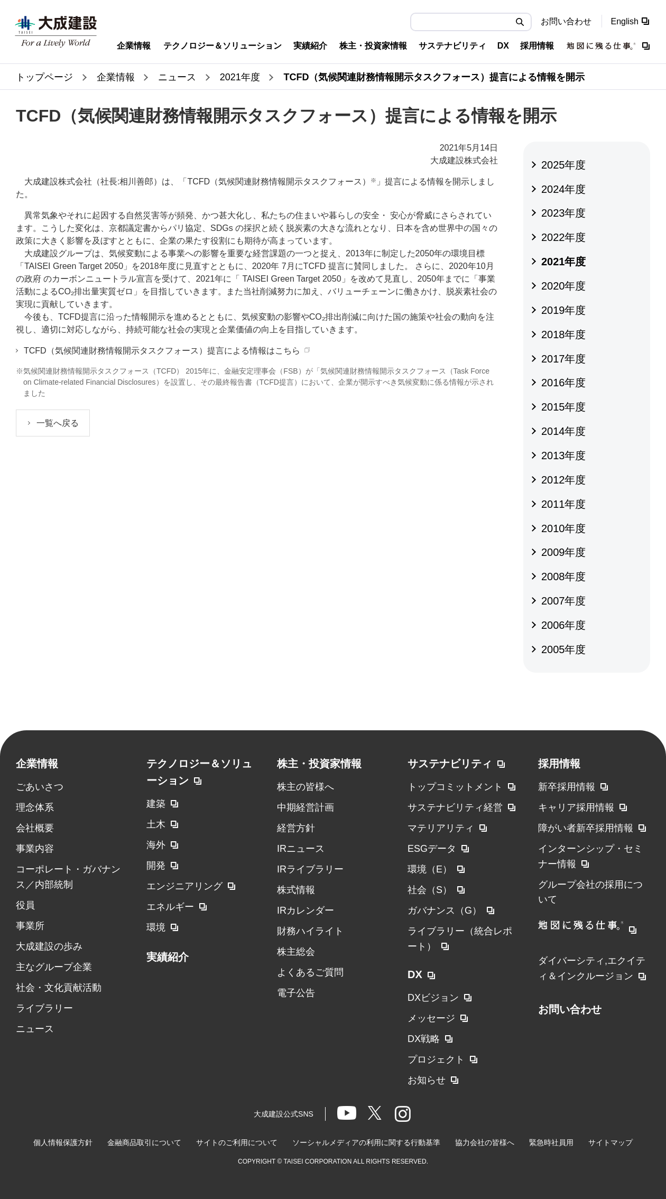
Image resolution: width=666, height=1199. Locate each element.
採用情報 (559, 763)
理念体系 (35, 807)
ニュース (35, 1029)
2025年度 (563, 165)
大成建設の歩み (49, 946)
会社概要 (35, 828)
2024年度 (563, 189)
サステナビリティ (450, 763)
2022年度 (563, 237)
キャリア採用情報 (576, 807)
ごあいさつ (39, 787)
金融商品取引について (144, 1142)
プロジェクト (436, 1059)
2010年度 (563, 528)
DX (415, 974)
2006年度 (563, 625)
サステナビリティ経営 (455, 807)
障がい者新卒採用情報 (585, 828)
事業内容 (35, 848)
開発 (155, 865)
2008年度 (563, 576)
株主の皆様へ (305, 787)
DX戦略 (424, 1039)
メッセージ (431, 1018)
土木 (155, 824)
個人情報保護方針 (62, 1142)
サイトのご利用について (237, 1142)
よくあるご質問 (310, 972)
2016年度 (563, 382)
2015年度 (563, 407)
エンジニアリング (184, 886)
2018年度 (563, 334)
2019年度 (563, 310)
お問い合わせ (566, 21)
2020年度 (563, 286)
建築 (155, 803)
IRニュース (301, 848)
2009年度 (563, 552)
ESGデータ (432, 848)
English (625, 21)
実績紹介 (167, 957)
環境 (155, 927)
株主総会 (296, 951)
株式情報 (296, 890)
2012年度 (563, 480)
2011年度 (563, 504)
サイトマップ (610, 1142)
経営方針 (296, 828)
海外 (155, 845)
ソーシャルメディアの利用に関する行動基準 (366, 1142)
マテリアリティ (441, 828)
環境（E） (430, 869)
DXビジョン (433, 997)
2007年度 (563, 601)
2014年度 (563, 431)
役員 (25, 905)
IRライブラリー (310, 869)
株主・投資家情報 (319, 763)
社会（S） (430, 890)
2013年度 (563, 455)
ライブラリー (44, 1008)
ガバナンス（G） (445, 910)
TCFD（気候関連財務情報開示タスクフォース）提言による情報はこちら (162, 350)
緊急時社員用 (551, 1142)
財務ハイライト (310, 931)
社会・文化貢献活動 (58, 987)
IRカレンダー (305, 910)
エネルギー (170, 906)
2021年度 (563, 261)
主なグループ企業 (54, 967)
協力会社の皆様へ (484, 1142)
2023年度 (563, 213)
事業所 (30, 926)
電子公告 (296, 993)
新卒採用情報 (566, 787)
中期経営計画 (305, 807)
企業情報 (37, 763)
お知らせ (427, 1080)
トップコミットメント (455, 787)
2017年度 (563, 359)
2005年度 (563, 649)
